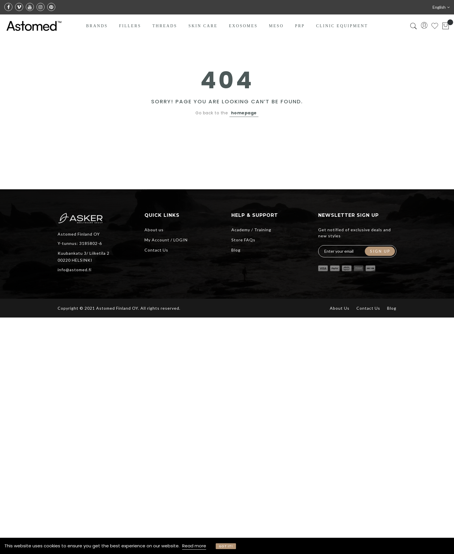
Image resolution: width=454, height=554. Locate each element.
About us (154, 229)
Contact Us (156, 249)
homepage (244, 113)
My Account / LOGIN (166, 239)
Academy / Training (251, 229)
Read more (194, 546)
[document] (227, 546)
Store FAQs (243, 239)
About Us (339, 308)
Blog (236, 249)
